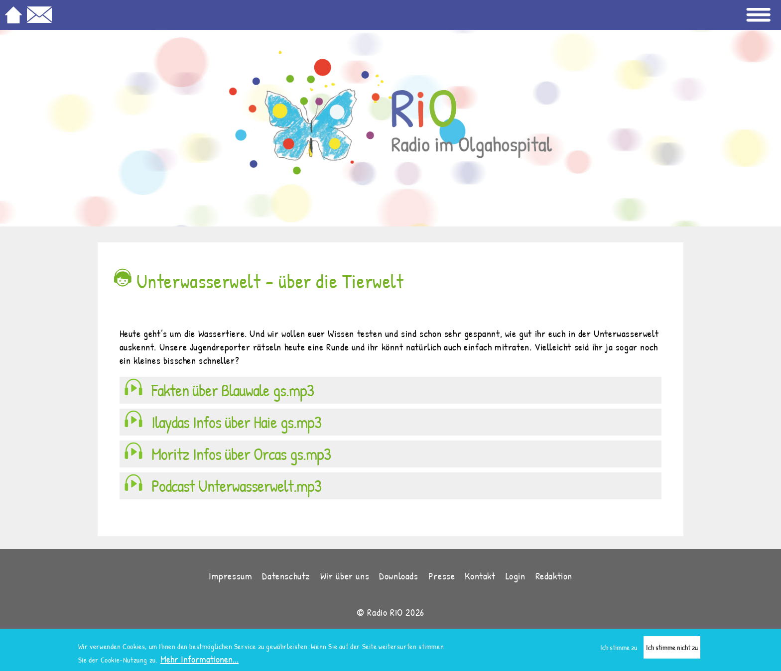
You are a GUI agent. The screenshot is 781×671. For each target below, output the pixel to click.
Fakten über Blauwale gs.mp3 (232, 390)
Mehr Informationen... (199, 661)
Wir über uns (344, 575)
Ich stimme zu (618, 650)
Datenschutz (286, 575)
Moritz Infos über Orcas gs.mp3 (241, 454)
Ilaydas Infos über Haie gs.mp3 (236, 422)
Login (515, 575)
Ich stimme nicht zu (672, 650)
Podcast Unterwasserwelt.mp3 (236, 485)
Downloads (398, 575)
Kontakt (480, 575)
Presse (441, 575)
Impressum (230, 575)
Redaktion (553, 575)
